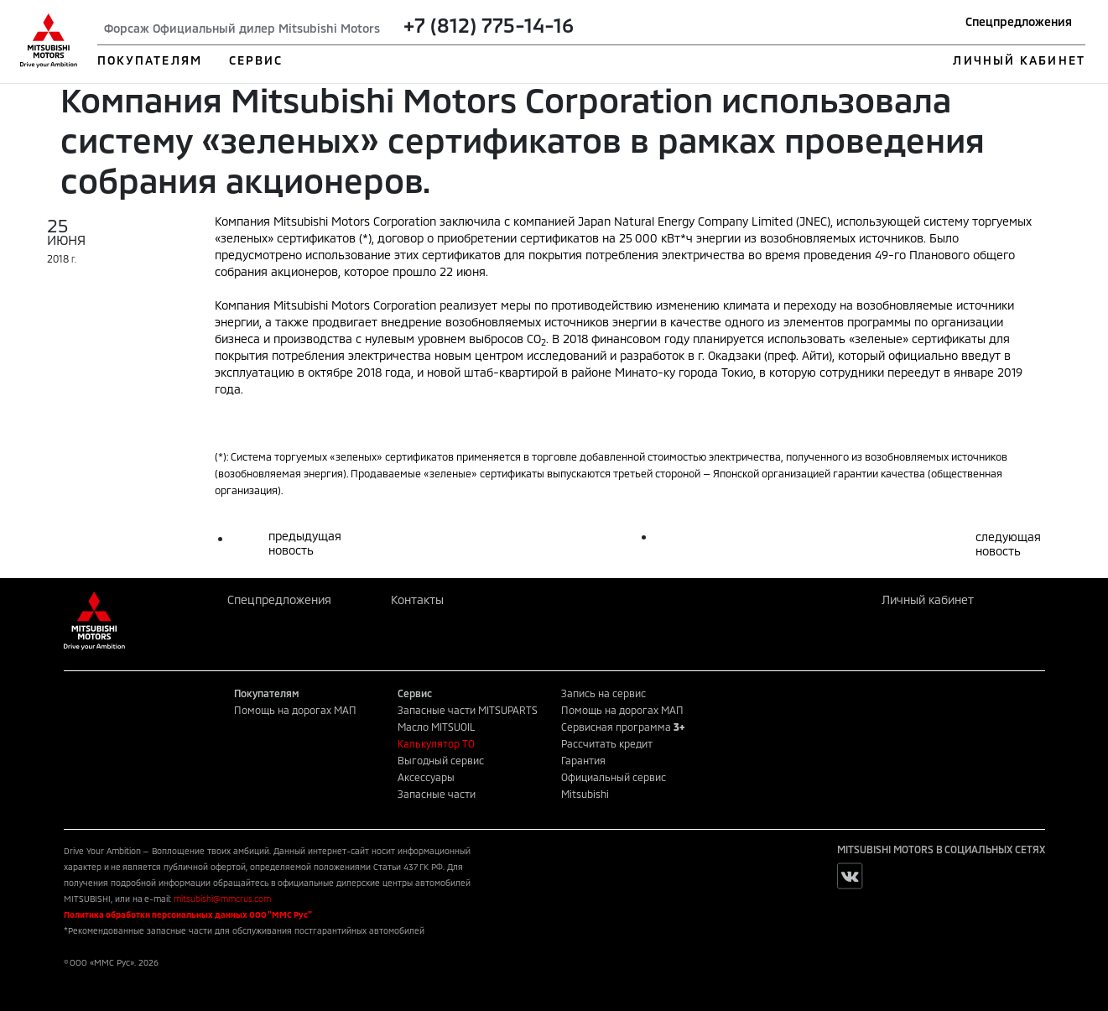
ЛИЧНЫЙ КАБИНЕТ (1019, 60)
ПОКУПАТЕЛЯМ (149, 60)
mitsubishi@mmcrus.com (222, 899)
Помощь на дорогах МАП (295, 710)
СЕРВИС (256, 60)
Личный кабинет (928, 599)
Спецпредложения (1018, 21)
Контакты (417, 599)
